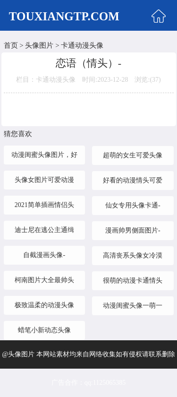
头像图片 (39, 45)
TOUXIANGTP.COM (64, 16)
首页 (11, 45)
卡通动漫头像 (82, 45)
